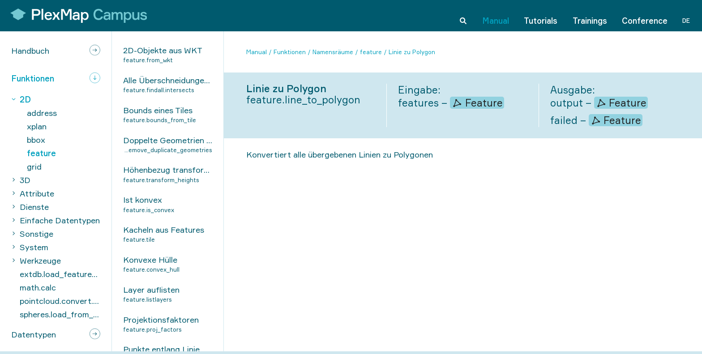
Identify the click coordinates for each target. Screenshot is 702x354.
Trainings (590, 15)
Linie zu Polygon (412, 51)
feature (371, 51)
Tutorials (540, 15)
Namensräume (332, 51)
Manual (495, 15)
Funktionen (290, 51)
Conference (645, 15)
